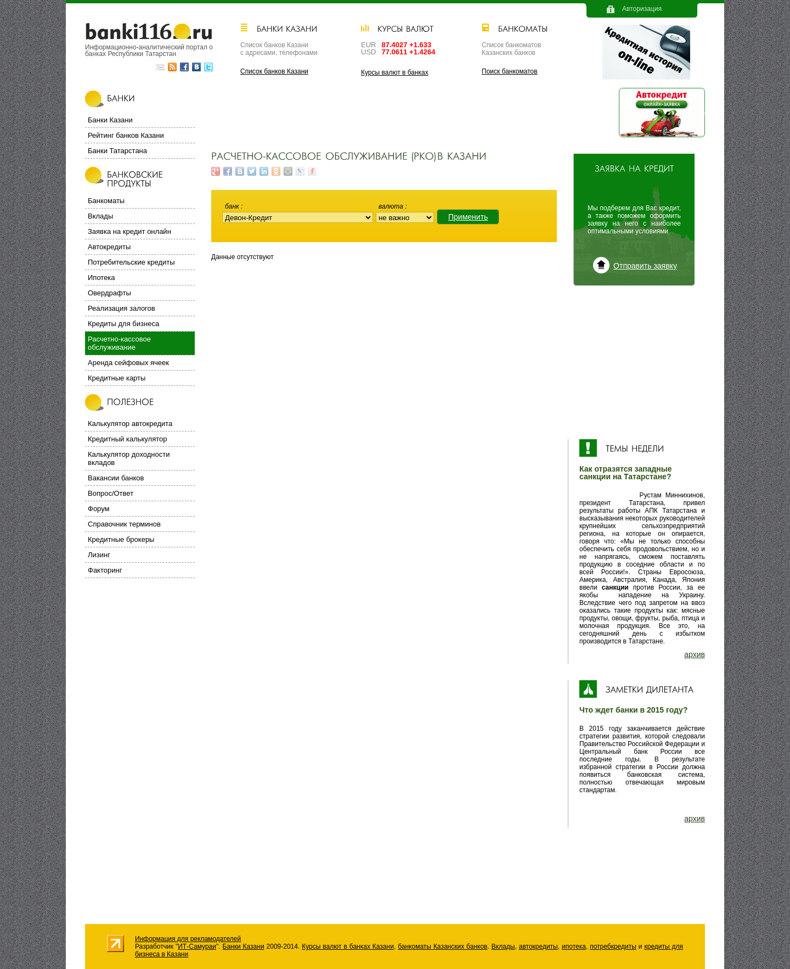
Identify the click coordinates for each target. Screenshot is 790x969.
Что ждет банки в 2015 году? (633, 710)
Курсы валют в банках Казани (348, 946)
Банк (233, 206)
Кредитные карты (116, 378)
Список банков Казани (274, 71)
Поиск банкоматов (510, 71)
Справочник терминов (124, 524)
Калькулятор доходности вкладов (129, 458)
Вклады (100, 216)
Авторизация (642, 9)
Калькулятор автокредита (130, 423)
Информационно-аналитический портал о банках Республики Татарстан (149, 50)
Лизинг (99, 555)
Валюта (392, 206)
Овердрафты (109, 293)
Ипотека (101, 277)
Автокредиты (109, 247)
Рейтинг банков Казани (126, 135)
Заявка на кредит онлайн (129, 231)
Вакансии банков (116, 478)
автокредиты (538, 946)
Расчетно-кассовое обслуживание (119, 343)
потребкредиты (613, 946)
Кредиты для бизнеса (123, 324)
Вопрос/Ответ (110, 493)
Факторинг (105, 570)
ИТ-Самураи (197, 946)
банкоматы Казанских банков (442, 946)
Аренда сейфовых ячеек (128, 363)
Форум (99, 509)
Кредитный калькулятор (127, 439)
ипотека (574, 946)
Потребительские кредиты (131, 262)
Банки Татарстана (117, 151)
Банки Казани (110, 120)
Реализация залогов (121, 308)
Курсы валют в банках (394, 72)
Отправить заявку (645, 265)
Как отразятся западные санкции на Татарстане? (625, 472)
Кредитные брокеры (121, 539)
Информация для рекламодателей (188, 939)
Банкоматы (106, 201)
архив (694, 654)
